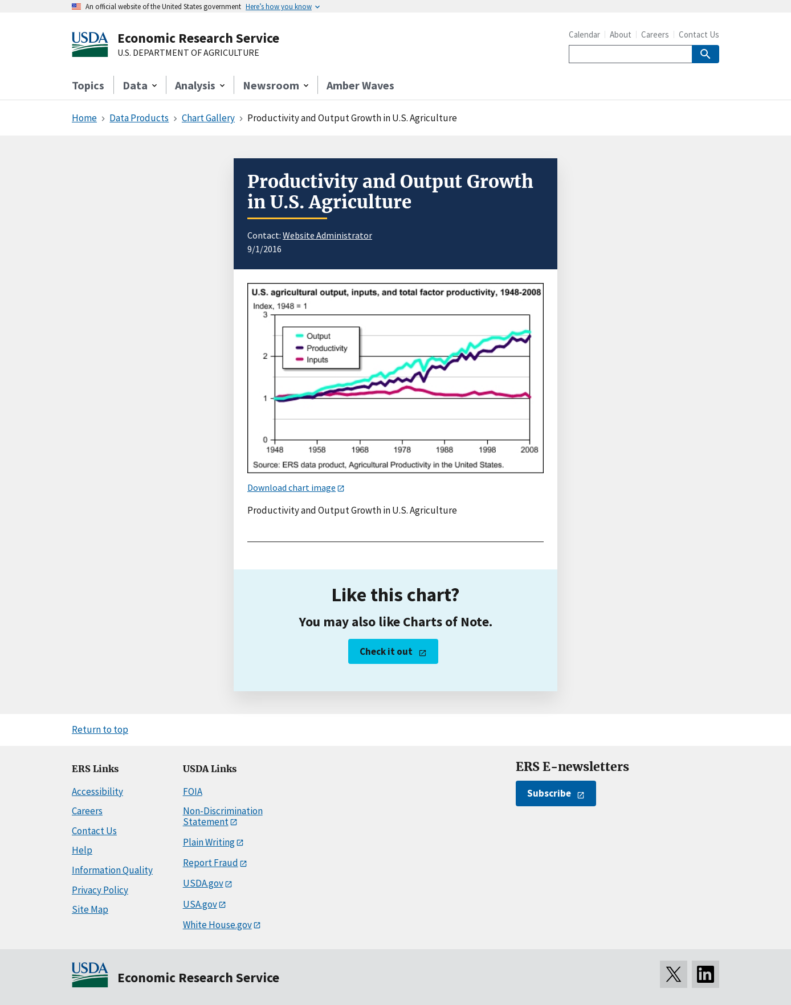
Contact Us (699, 34)
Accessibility (97, 791)
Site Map (90, 909)
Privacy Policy (100, 890)
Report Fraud (210, 862)
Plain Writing (209, 842)
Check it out (386, 651)
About (620, 34)
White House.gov (217, 924)
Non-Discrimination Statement (223, 816)
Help (82, 850)
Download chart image (291, 487)
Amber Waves (360, 85)
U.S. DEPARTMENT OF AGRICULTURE (188, 53)
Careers (655, 34)
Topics (88, 85)
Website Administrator (327, 235)
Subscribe (549, 793)
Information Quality (112, 870)
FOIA (192, 791)
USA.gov (200, 904)
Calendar (584, 34)
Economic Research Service (198, 38)
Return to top (100, 729)
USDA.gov (203, 883)
